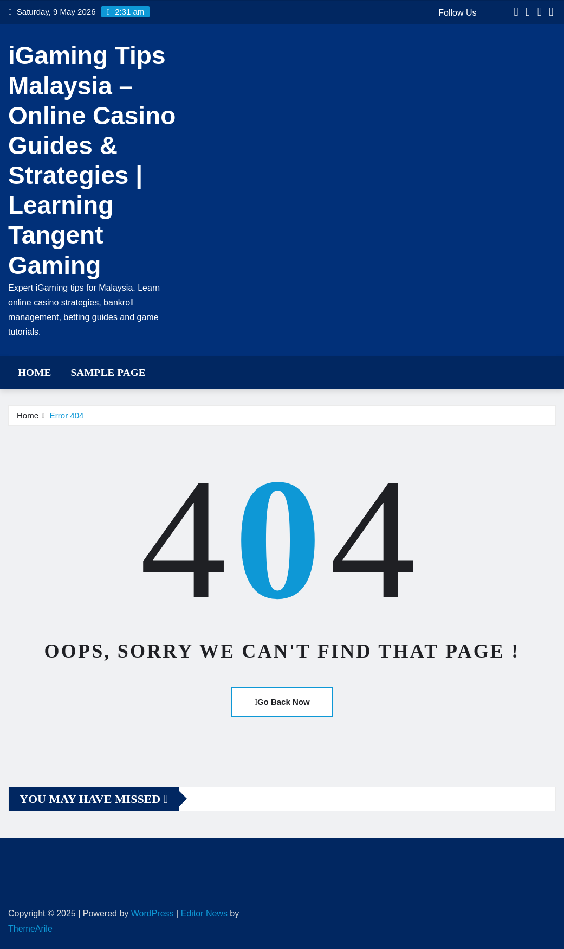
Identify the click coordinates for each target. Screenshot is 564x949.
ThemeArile (30, 928)
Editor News (204, 913)
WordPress (152, 913)
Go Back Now (281, 701)
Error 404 (67, 415)
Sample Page (107, 372)
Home (34, 372)
